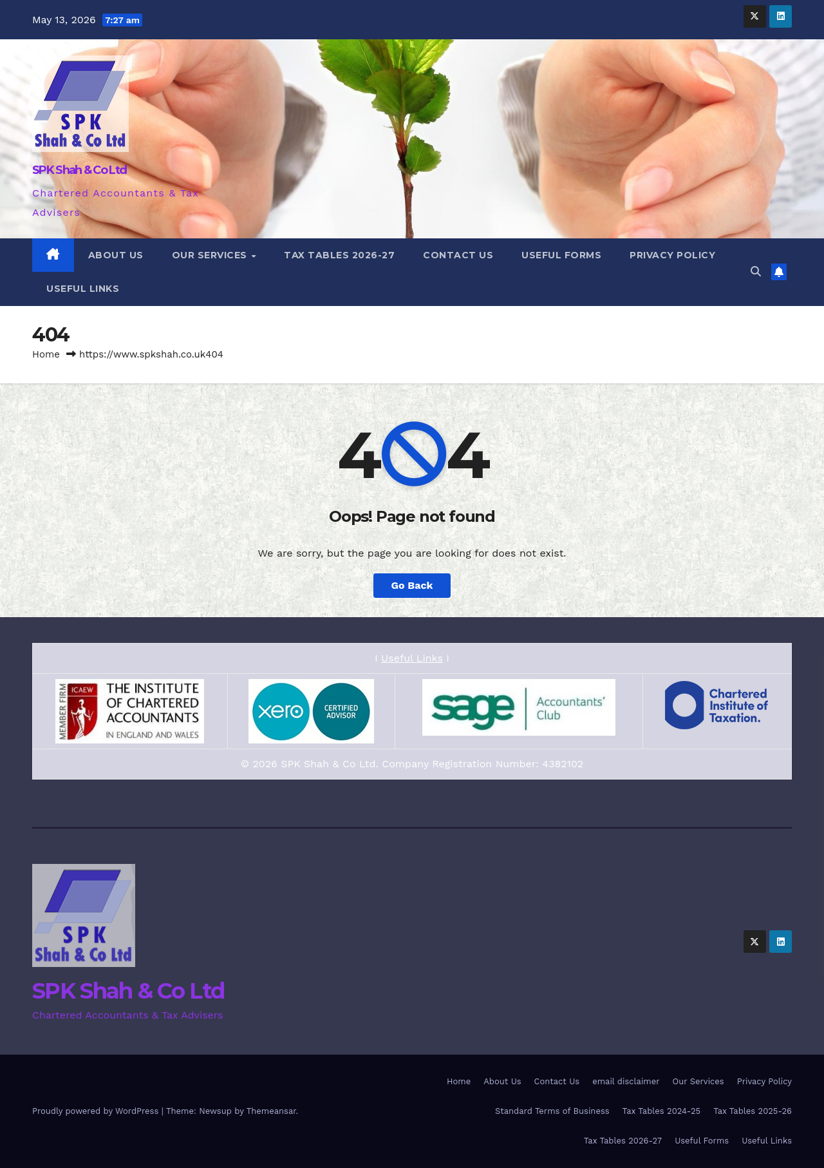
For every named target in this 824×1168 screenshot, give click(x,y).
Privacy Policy (672, 255)
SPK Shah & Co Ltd (79, 170)
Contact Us (458, 255)
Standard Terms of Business (552, 1111)
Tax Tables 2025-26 (752, 1111)
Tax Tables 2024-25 (662, 1111)
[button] (756, 271)
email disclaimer (625, 1081)
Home (46, 354)
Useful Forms (561, 255)
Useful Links (82, 288)
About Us (116, 255)
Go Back (412, 585)
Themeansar (271, 1111)
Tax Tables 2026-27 (339, 255)
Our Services (211, 255)
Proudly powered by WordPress (97, 1111)
